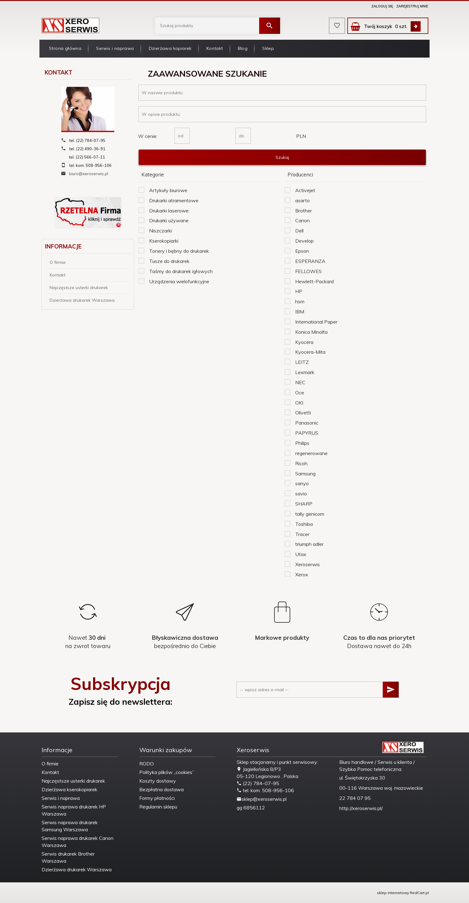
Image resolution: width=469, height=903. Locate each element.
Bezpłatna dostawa (161, 789)
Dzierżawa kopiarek (170, 48)
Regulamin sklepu (158, 807)
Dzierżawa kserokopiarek (69, 789)
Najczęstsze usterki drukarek (79, 287)
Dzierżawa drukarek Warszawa (82, 300)
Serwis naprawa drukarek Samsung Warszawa (70, 825)
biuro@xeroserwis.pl (88, 173)
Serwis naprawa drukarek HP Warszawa (74, 810)
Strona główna (65, 48)
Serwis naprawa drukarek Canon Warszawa (77, 841)
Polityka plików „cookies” (166, 772)
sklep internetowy (393, 892)
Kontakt (214, 48)
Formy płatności (157, 798)
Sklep (268, 48)
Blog (243, 48)
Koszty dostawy (157, 781)
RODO (146, 763)
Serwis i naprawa (115, 48)
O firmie (58, 262)
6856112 (254, 807)
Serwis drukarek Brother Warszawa (68, 857)
